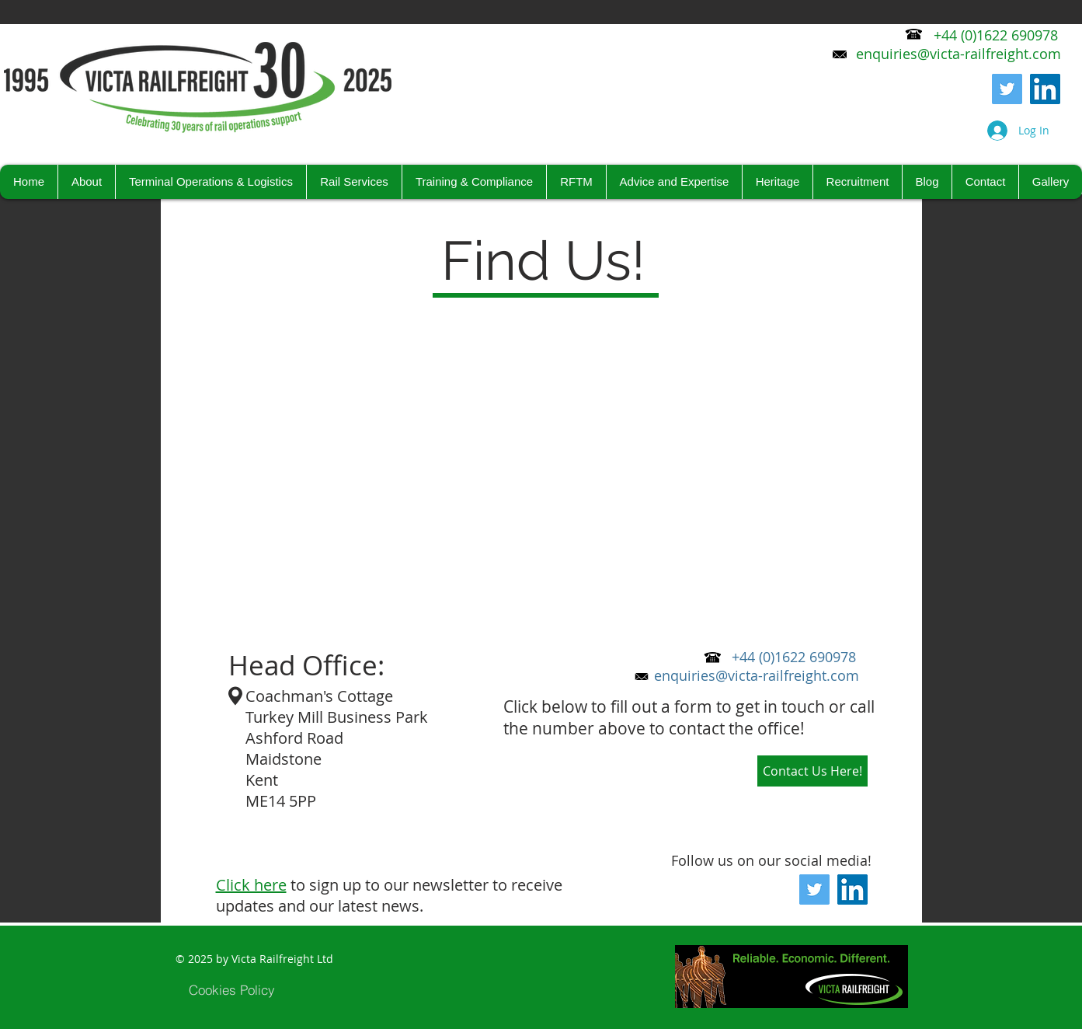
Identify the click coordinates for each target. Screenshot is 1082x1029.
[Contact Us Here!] (812, 771)
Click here (251, 884)
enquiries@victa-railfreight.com (756, 675)
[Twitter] (1007, 89)
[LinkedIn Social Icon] (1045, 89)
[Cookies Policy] (232, 989)
